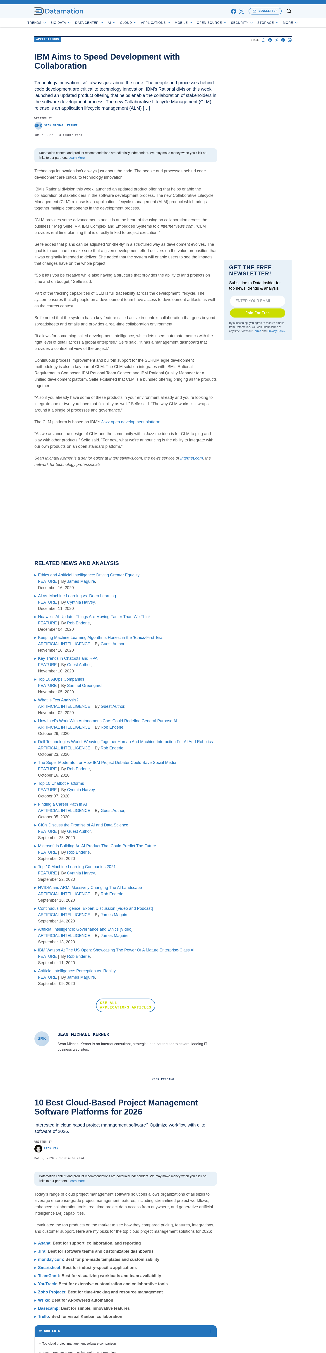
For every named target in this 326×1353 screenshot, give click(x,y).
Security (255, 22)
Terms (257, 331)
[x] (241, 11)
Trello (43, 1316)
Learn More (77, 157)
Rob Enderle (78, 623)
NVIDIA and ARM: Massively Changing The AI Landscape (90, 887)
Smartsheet (49, 1267)
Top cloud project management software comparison (79, 1343)
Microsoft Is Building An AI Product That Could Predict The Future (97, 846)
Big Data (73, 22)
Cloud (141, 22)
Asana (44, 1243)
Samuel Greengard (84, 685)
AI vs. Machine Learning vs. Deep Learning (77, 596)
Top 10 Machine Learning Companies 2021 (77, 866)
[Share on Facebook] (270, 40)
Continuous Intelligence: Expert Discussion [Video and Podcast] (95, 908)
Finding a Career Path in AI (62, 804)
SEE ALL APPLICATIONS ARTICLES (125, 1005)
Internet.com (191, 458)
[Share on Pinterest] (283, 40)
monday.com (50, 1259)
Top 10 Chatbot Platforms (61, 783)
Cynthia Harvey (81, 602)
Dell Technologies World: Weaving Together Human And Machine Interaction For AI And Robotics (125, 741)
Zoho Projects (51, 1292)
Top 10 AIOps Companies (61, 679)
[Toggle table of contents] (126, 1331)
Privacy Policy (276, 331)
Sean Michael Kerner (56, 126)
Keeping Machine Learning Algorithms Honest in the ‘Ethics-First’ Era (100, 637)
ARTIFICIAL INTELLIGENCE (64, 644)
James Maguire (81, 581)
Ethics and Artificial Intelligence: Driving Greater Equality (88, 575)
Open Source (225, 22)
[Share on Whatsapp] (290, 40)
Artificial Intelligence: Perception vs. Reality (77, 971)
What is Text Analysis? (58, 700)
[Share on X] (276, 40)
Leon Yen (46, 1149)
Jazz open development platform (130, 422)
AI (124, 22)
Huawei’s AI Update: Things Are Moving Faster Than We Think (94, 616)
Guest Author (112, 644)
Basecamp (48, 1308)
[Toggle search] (289, 11)
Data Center (102, 22)
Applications (169, 22)
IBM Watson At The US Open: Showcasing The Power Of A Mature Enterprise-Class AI (116, 950)
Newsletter (265, 11)
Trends (50, 22)
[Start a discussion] (263, 40)
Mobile (197, 22)
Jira (41, 1251)
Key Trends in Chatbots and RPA (68, 658)
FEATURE (47, 581)
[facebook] (233, 11)
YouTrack (47, 1284)
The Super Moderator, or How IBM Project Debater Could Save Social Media (107, 762)
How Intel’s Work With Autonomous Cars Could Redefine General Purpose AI (107, 721)
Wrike (43, 1300)
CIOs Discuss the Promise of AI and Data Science (83, 825)
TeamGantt (48, 1276)
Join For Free (258, 313)
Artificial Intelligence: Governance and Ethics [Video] (85, 929)
